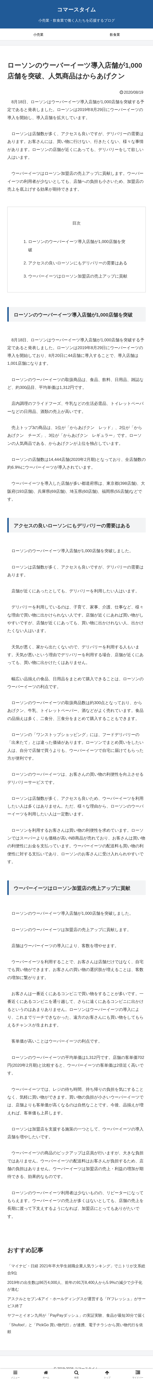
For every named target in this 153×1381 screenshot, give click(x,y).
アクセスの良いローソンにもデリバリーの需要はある (77, 263)
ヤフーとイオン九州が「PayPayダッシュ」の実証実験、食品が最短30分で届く (76, 1315)
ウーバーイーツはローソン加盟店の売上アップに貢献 (77, 276)
